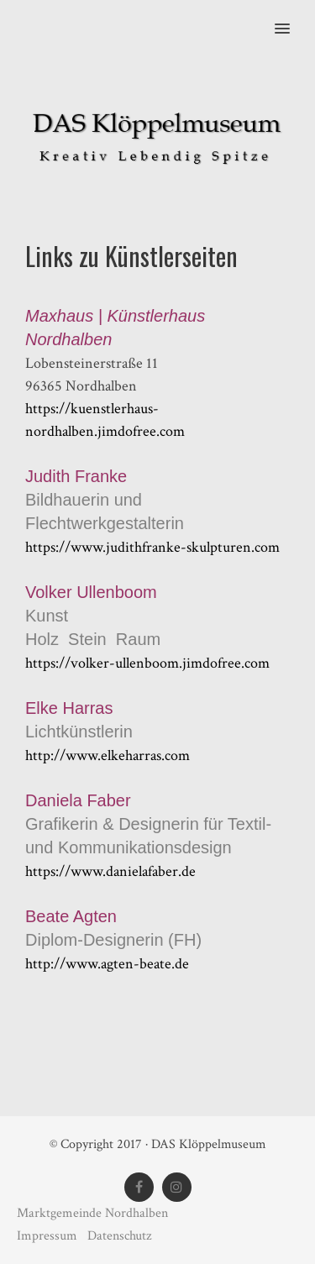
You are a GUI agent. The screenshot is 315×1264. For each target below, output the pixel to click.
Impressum (49, 1236)
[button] (292, 17)
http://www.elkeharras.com (107, 755)
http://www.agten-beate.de (107, 963)
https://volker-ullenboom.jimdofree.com (147, 663)
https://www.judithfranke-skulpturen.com (152, 547)
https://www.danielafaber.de (110, 871)
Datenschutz (119, 1236)
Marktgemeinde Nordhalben (92, 1213)
